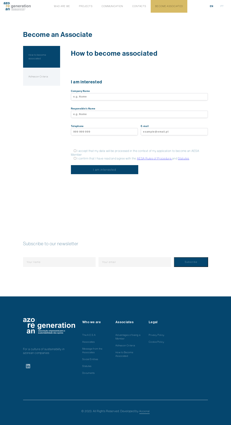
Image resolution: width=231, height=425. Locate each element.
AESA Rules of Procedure (154, 158)
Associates (88, 342)
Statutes (183, 158)
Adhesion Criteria (125, 345)
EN (211, 6)
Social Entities (90, 359)
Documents (88, 373)
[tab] (41, 57)
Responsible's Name (139, 112)
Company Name (139, 95)
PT (222, 6)
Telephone (104, 130)
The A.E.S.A (89, 335)
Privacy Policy (156, 335)
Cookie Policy (156, 342)
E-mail (174, 130)
